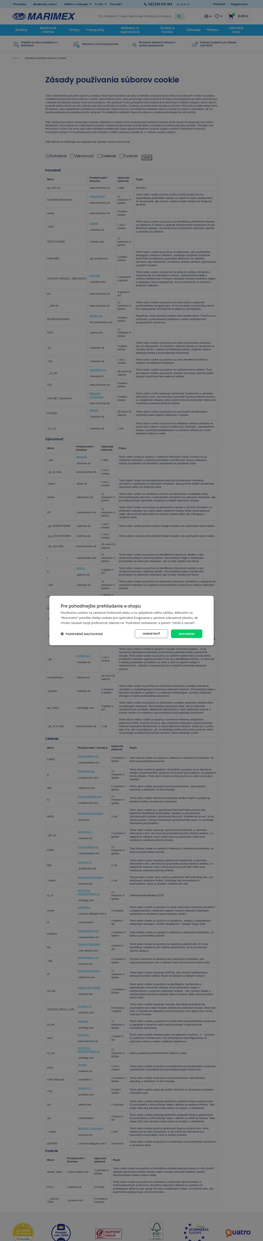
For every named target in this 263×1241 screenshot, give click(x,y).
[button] (82, 633)
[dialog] (131, 620)
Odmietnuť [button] (150, 633)
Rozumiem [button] (186, 633)
